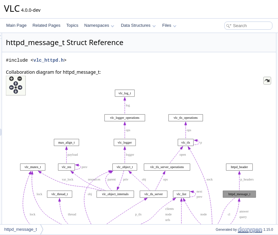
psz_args (218, 87)
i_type (215, 51)
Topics (72, 25)
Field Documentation (223, 130)
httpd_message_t (20, 229)
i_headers (219, 94)
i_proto (216, 58)
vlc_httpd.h (130, 69)
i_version (218, 65)
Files (169, 25)
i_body (216, 115)
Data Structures (138, 25)
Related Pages (46, 25)
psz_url (216, 79)
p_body (216, 122)
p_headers (219, 101)
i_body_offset (221, 108)
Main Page (16, 25)
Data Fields (215, 36)
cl (211, 43)
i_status (217, 72)
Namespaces (99, 25)
